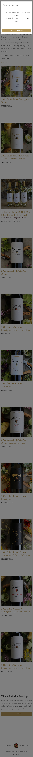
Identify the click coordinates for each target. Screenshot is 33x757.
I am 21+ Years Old (16, 30)
